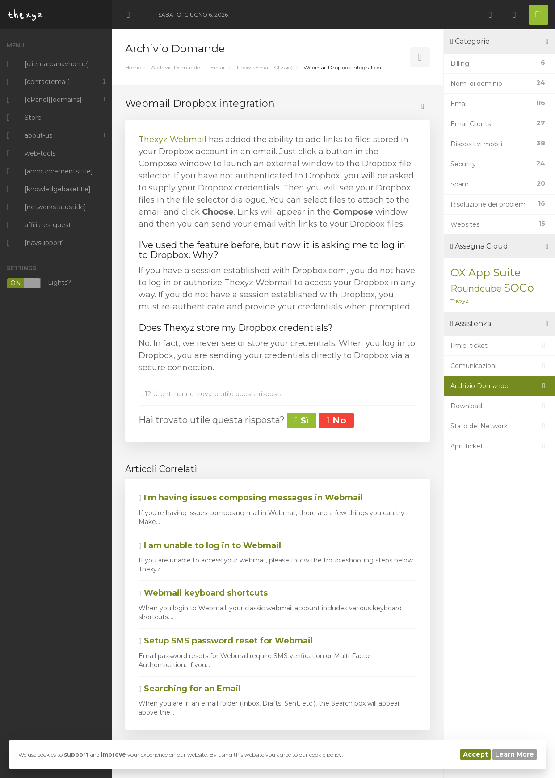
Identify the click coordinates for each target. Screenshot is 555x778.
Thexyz (459, 300)
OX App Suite (485, 272)
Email (218, 67)
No (336, 420)
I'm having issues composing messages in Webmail (251, 498)
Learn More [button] (514, 754)
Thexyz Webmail (172, 139)
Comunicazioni (499, 365)
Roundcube (476, 288)
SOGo (519, 287)
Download (499, 406)
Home (133, 67)
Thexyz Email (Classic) (264, 67)
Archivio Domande (175, 67)
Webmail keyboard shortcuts (203, 593)
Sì (301, 420)
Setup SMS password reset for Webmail (226, 641)
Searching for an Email (189, 688)
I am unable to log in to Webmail (210, 545)
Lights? (39, 283)
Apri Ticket (499, 446)
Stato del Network (499, 426)
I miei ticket (499, 345)
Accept (475, 754)
